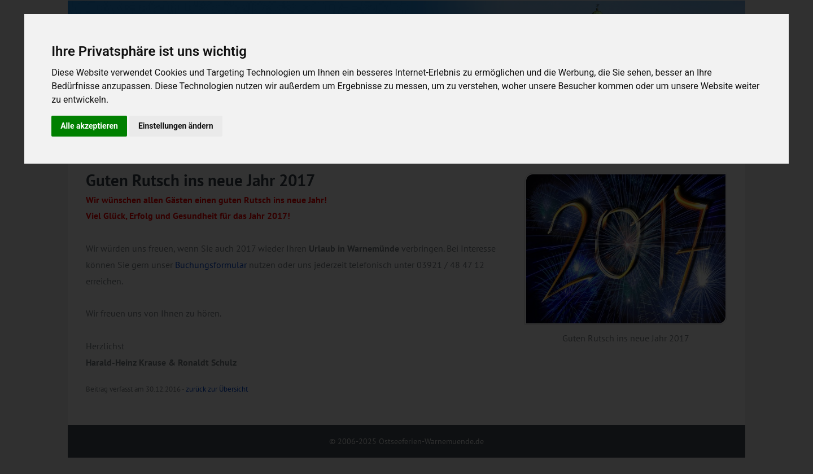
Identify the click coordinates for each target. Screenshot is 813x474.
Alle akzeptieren (89, 125)
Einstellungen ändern (175, 125)
